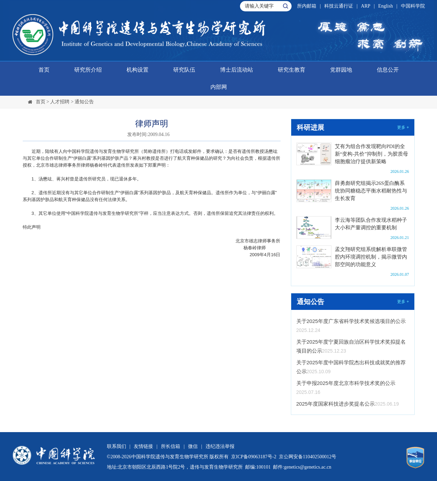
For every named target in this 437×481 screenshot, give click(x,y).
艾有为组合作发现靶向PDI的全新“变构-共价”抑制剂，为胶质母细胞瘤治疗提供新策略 (371, 154)
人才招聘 (59, 101)
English (385, 6)
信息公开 (388, 70)
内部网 (218, 87)
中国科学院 (413, 6)
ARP (365, 6)
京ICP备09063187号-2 (253, 456)
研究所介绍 (88, 70)
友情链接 (143, 446)
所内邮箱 (306, 6)
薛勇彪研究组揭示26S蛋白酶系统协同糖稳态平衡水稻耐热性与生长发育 (371, 190)
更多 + (403, 127)
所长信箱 (170, 446)
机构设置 (138, 70)
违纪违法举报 (220, 446)
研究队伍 (184, 70)
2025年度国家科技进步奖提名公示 (335, 404)
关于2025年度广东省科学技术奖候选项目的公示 (351, 321)
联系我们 (116, 446)
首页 (44, 70)
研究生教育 (291, 70)
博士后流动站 (236, 70)
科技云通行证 (338, 6)
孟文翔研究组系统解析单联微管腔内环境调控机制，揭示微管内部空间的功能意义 (371, 257)
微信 (193, 446)
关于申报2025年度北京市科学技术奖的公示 (345, 383)
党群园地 (341, 70)
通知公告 (84, 101)
